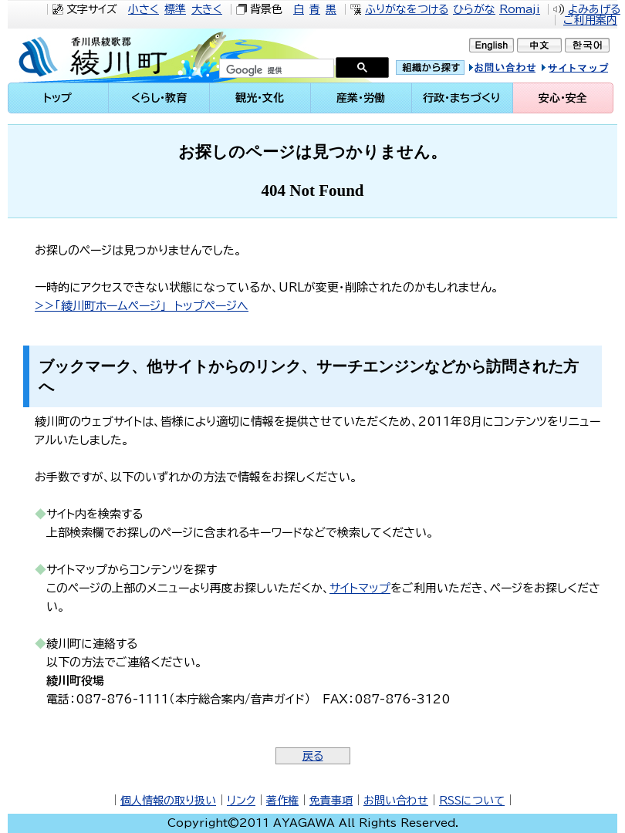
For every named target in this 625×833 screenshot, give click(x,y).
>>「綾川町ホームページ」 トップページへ (141, 306)
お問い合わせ (395, 800)
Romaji (519, 9)
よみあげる (594, 9)
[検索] (275, 70)
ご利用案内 (590, 20)
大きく (206, 9)
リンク (241, 800)
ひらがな (474, 9)
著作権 (282, 800)
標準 (175, 9)
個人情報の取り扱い (168, 800)
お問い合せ (518, 70)
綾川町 (96, 56)
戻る (312, 755)
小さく (143, 9)
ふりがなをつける (406, 9)
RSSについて (472, 800)
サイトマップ (590, 70)
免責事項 (331, 800)
